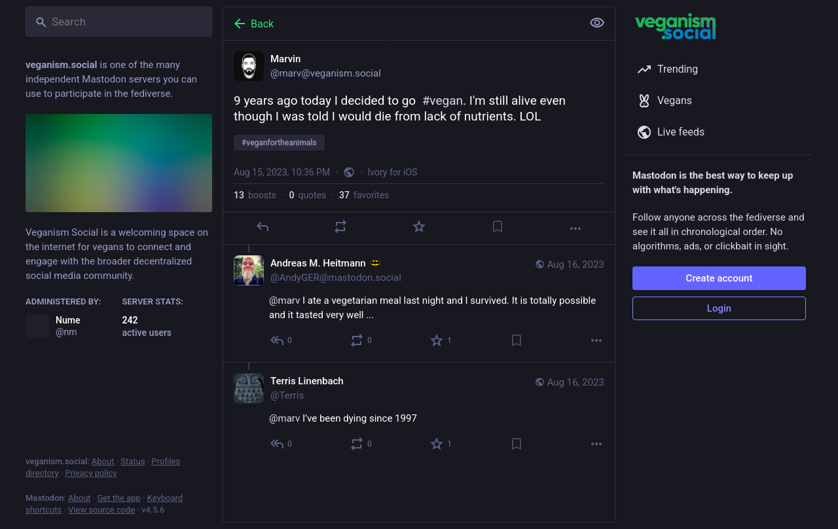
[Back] (401, 23)
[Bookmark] (497, 226)
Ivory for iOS (393, 172)
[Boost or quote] (340, 226)
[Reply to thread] (282, 340)
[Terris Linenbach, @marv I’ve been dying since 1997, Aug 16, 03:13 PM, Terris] (419, 413)
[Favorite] (419, 226)
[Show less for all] (597, 23)
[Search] (119, 22)
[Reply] (262, 226)
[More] (575, 228)
